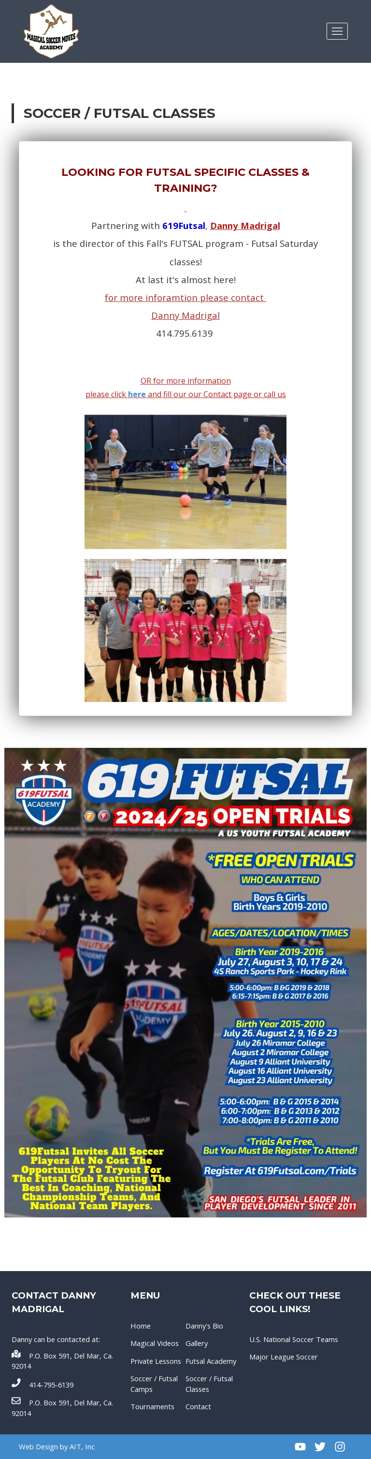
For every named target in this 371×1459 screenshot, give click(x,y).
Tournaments (152, 1406)
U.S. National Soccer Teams (293, 1339)
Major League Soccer (283, 1356)
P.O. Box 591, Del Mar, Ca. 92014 (62, 1360)
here (137, 394)
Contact (198, 1406)
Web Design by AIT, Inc (57, 1446)
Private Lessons (155, 1361)
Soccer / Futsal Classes (209, 1383)
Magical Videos (154, 1343)
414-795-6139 (42, 1383)
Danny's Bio (204, 1325)
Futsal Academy (211, 1361)
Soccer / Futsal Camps (154, 1383)
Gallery (197, 1343)
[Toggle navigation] (337, 31)
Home (140, 1325)
